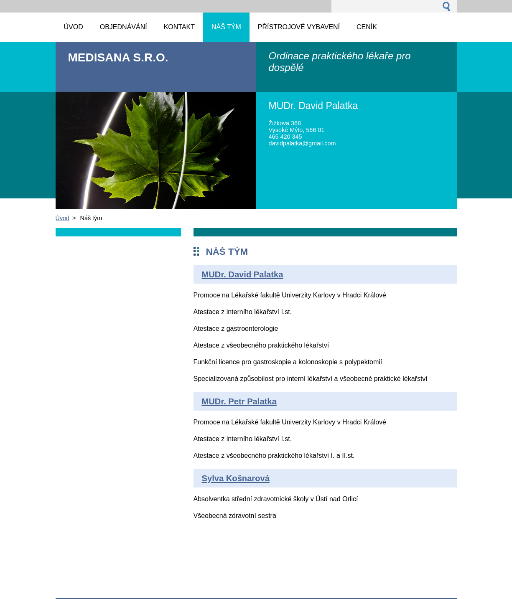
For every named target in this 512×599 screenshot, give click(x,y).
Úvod (63, 218)
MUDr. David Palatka (242, 274)
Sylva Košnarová (236, 478)
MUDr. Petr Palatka (239, 401)
